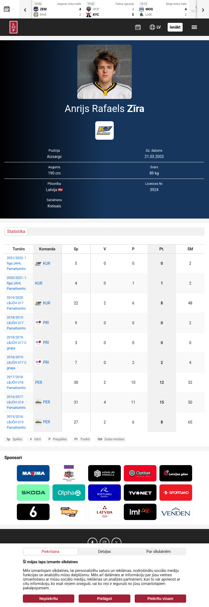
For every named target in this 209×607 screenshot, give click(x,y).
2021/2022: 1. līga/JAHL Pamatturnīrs (17, 263)
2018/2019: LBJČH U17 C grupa (16, 342)
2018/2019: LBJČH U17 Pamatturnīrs (16, 323)
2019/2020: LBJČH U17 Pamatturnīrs (16, 303)
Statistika (16, 231)
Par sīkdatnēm (158, 551)
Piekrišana (50, 551)
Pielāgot (104, 598)
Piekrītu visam (160, 598)
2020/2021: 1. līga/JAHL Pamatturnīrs (17, 283)
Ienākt (175, 27)
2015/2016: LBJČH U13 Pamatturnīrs (16, 422)
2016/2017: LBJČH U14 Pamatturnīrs (16, 402)
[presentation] (25, 9)
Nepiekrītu (48, 598)
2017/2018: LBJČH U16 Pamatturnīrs (16, 382)
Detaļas (104, 551)
